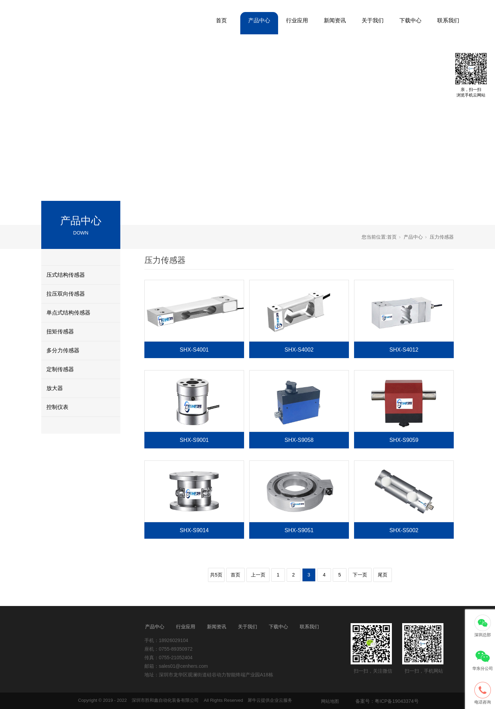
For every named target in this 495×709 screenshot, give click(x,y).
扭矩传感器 (60, 331)
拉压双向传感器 (65, 294)
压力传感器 (442, 237)
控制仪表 (57, 407)
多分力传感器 (62, 350)
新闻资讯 (335, 20)
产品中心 (259, 20)
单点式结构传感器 (68, 313)
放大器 (54, 388)
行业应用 (297, 20)
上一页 (258, 575)
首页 (221, 20)
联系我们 (448, 20)
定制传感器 (60, 369)
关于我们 (373, 20)
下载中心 (410, 20)
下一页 (360, 575)
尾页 (382, 575)
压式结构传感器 (65, 275)
